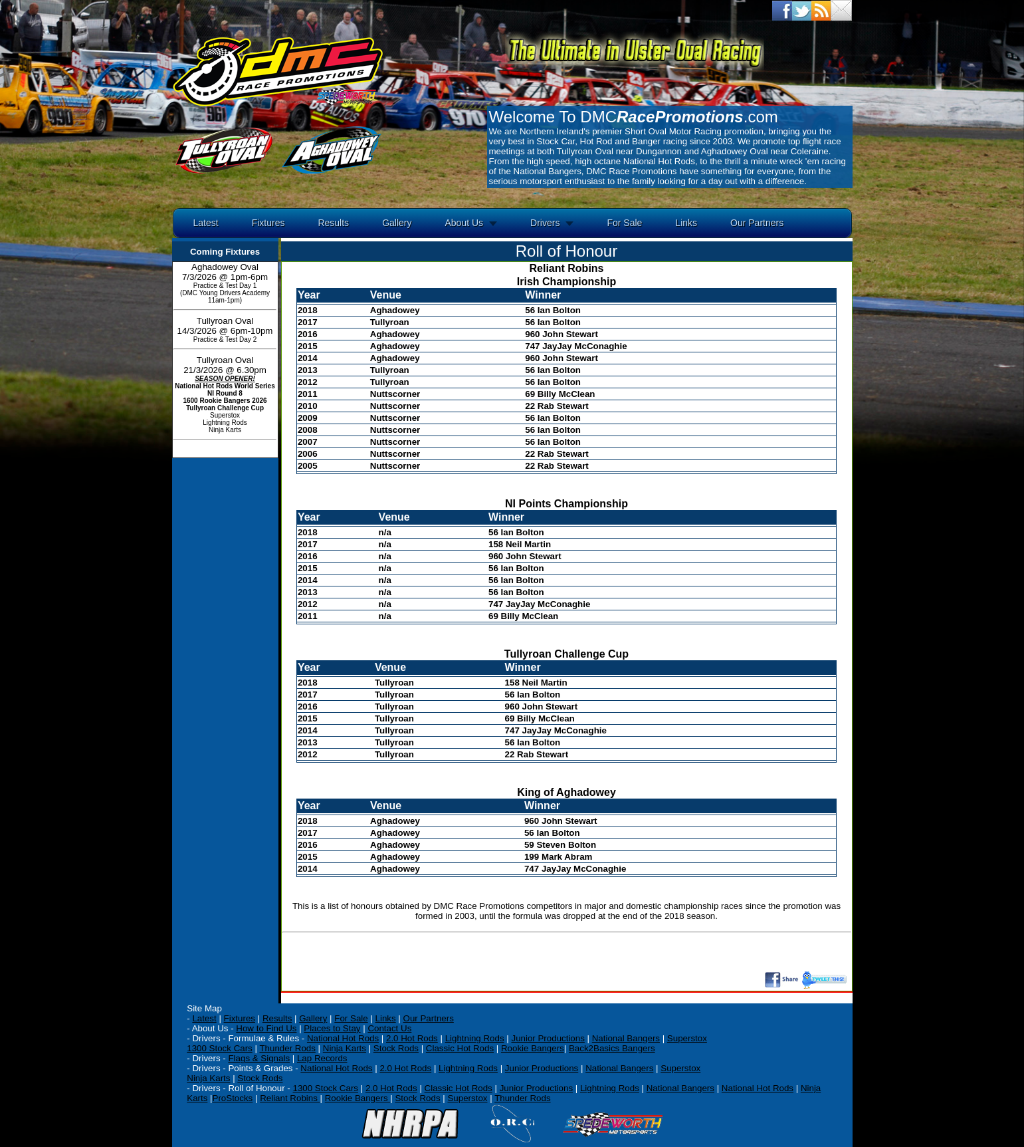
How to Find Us (266, 1028)
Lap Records (322, 1058)
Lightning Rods (474, 1038)
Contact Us (389, 1028)
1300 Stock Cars (220, 1048)
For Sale (624, 222)
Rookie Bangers (532, 1048)
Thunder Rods (287, 1048)
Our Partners (756, 222)
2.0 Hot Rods (405, 1068)
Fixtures (268, 222)
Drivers (545, 222)
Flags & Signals (259, 1058)
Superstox (687, 1038)
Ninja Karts (344, 1048)
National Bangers (626, 1038)
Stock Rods (396, 1048)
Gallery (396, 222)
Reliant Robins (290, 1098)
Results (333, 222)
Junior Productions (547, 1038)
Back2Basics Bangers (612, 1048)
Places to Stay (332, 1028)
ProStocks (233, 1098)
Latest (206, 222)
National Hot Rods (343, 1038)
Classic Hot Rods (460, 1048)
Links (686, 222)
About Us (464, 222)
